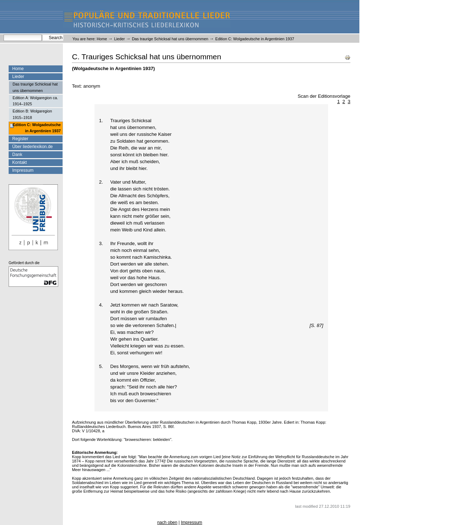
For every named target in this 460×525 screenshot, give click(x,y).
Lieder (119, 39)
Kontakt (19, 162)
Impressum (22, 170)
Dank (17, 154)
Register (20, 138)
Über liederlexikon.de (32, 146)
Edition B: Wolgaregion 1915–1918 (32, 114)
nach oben (167, 522)
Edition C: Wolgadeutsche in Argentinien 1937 (37, 128)
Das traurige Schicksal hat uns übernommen (170, 39)
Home (102, 39)
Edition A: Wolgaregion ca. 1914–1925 (35, 101)
